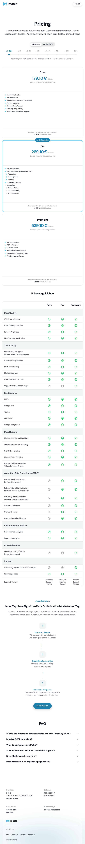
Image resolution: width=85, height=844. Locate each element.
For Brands (49, 796)
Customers (11, 810)
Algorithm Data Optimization (19, 796)
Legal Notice (12, 835)
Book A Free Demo (52, 810)
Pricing (9, 813)
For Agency (49, 793)
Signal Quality (13, 798)
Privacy (31, 835)
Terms (23, 835)
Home (8, 793)
